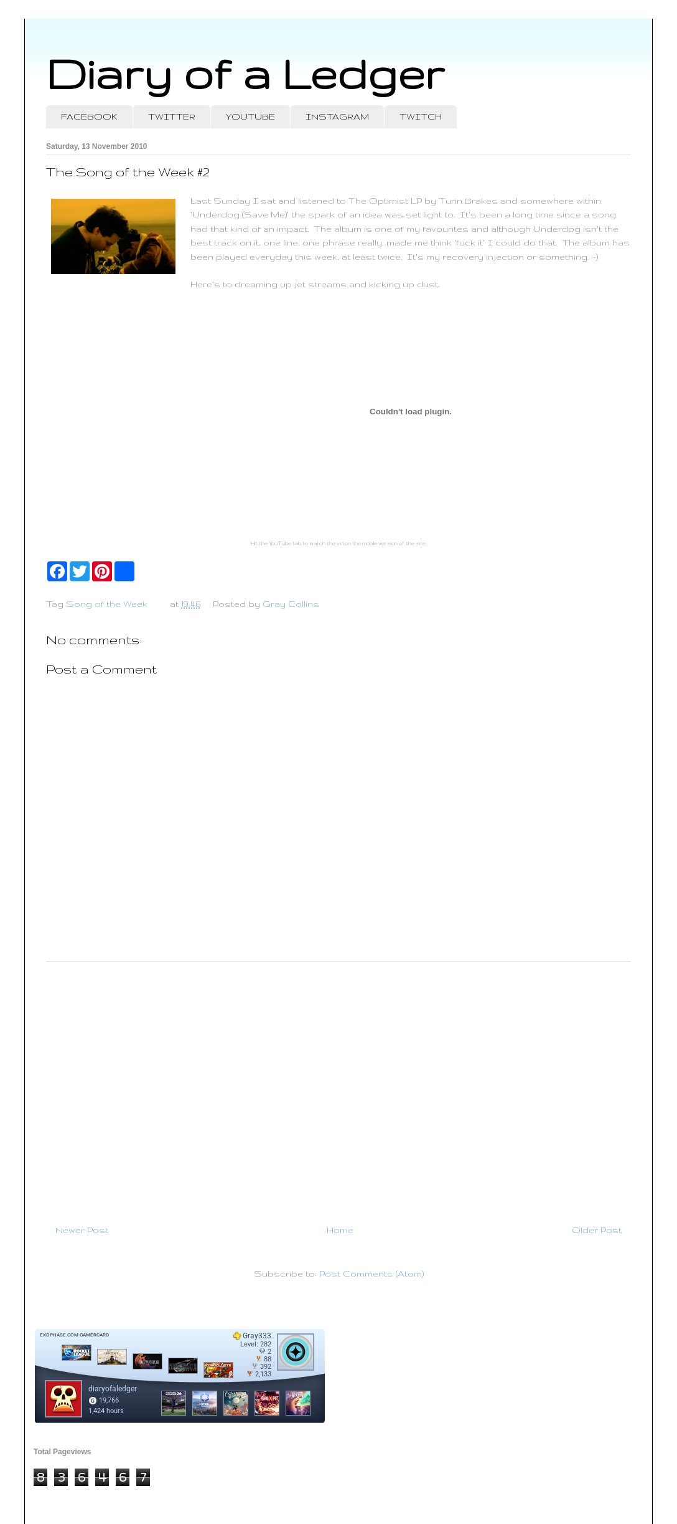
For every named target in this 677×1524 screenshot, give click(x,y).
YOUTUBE (250, 116)
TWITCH (420, 116)
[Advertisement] (338, 1088)
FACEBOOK (89, 116)
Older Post (597, 1230)
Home (340, 1230)
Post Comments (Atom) (371, 1274)
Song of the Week (106, 604)
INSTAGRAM (337, 116)
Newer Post (81, 1230)
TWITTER (171, 116)
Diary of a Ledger (245, 73)
